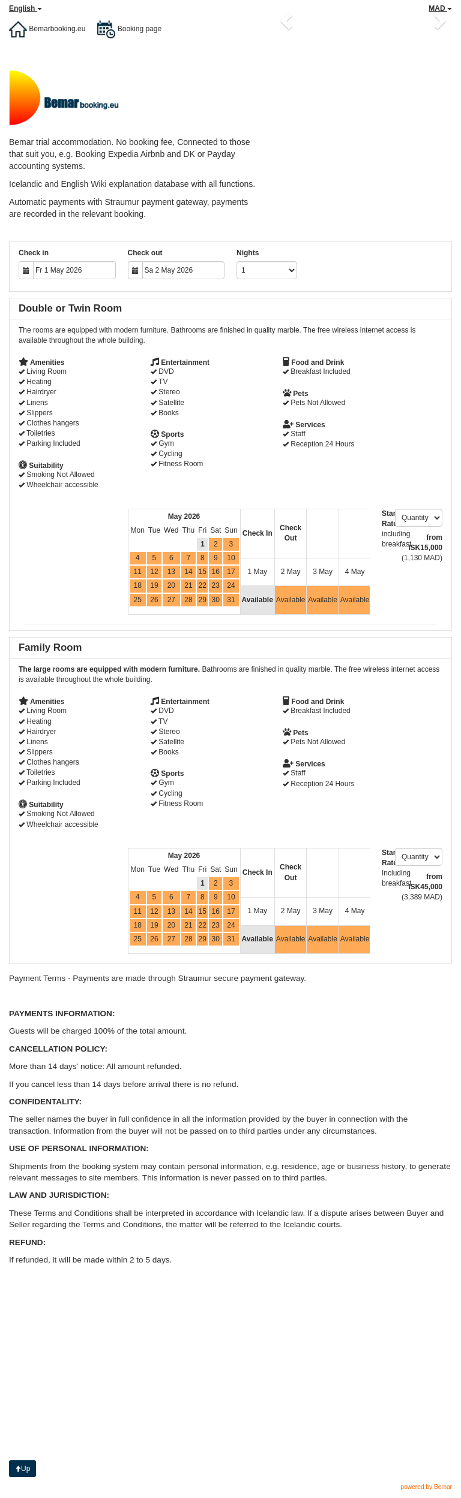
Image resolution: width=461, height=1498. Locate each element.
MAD (440, 8)
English (25, 8)
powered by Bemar (426, 1487)
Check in (34, 253)
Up (22, 1468)
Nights (248, 253)
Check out (145, 253)
